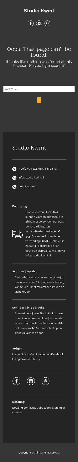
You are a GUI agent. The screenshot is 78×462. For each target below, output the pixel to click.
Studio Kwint (39, 11)
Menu (39, 37)
